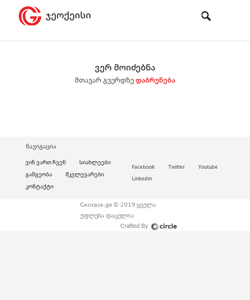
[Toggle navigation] (225, 16)
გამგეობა (38, 174)
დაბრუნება (155, 80)
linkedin (142, 179)
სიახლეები (95, 162)
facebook (143, 167)
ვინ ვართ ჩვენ (45, 162)
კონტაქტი (39, 186)
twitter (176, 167)
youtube (208, 167)
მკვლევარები (85, 174)
